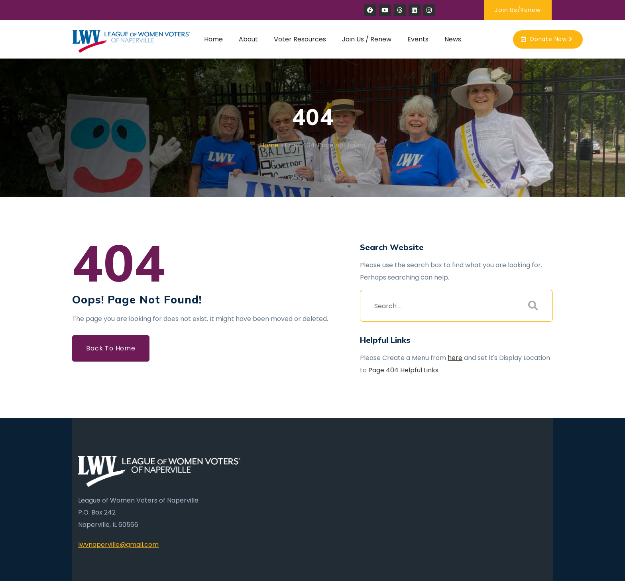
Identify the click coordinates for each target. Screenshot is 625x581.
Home (269, 145)
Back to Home (111, 348)
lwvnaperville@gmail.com (118, 544)
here (455, 357)
